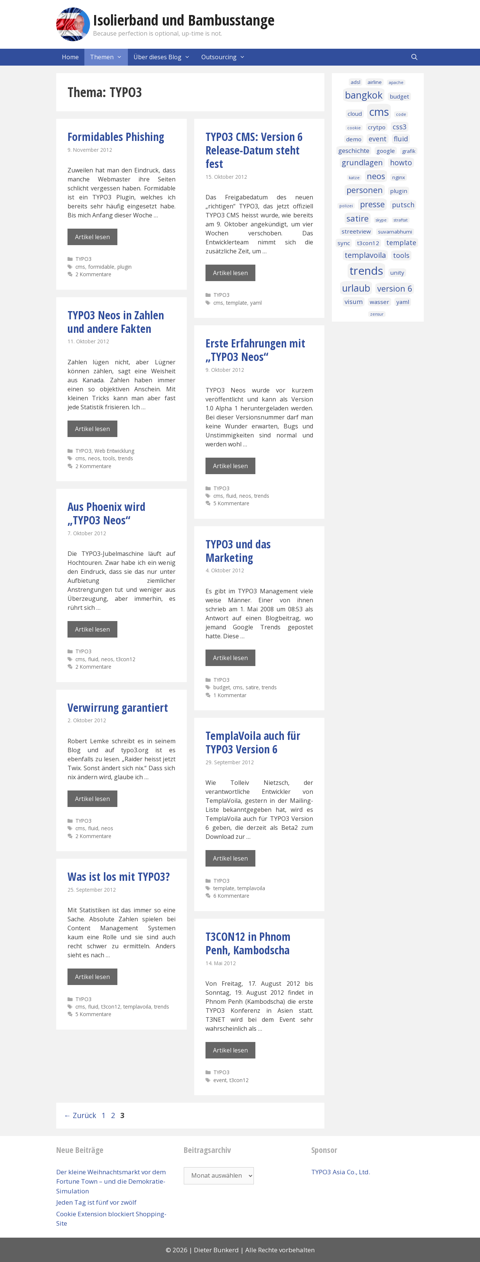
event (219, 1080)
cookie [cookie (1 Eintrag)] (354, 127)
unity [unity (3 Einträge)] (397, 272)
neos (94, 458)
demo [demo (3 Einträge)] (354, 139)
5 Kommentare (231, 503)
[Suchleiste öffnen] (414, 57)
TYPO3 (83, 258)
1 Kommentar (229, 695)
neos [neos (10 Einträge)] (376, 176)
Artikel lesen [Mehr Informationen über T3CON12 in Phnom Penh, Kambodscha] (230, 1050)
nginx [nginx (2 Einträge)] (398, 177)
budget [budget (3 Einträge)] (399, 96)
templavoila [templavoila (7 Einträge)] (365, 255)
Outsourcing (226, 57)
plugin (124, 266)
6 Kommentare (231, 895)
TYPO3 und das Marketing (238, 550)
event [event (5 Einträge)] (378, 138)
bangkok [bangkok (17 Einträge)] (363, 94)
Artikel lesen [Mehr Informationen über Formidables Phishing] (92, 237)
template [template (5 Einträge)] (401, 242)
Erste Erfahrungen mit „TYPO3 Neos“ (255, 349)
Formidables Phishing (116, 136)
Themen (109, 57)
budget (221, 687)
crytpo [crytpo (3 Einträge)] (377, 127)
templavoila (251, 888)
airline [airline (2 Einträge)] (375, 82)
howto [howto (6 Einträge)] (401, 163)
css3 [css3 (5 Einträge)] (399, 126)
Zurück (80, 1115)
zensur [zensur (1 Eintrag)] (377, 314)
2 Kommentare (93, 274)
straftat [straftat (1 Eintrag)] (401, 220)
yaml (256, 302)
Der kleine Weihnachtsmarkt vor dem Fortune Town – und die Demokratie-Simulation (111, 1181)
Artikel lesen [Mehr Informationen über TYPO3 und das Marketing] (230, 658)
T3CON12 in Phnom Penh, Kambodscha (248, 943)
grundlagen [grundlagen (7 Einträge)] (362, 162)
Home (70, 57)
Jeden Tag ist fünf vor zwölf (96, 1202)
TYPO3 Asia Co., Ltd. (340, 1172)
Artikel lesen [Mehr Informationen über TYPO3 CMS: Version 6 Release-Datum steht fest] (230, 273)
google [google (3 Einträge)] (385, 150)
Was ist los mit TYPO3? (119, 876)
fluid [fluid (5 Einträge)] (401, 138)
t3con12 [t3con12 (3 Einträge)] (368, 243)
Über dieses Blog (165, 57)
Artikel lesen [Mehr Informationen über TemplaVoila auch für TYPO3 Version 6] (230, 858)
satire (252, 687)
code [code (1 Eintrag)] (401, 114)
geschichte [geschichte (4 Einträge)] (353, 150)
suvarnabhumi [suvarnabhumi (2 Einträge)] (395, 231)
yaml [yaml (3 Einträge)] (402, 301)
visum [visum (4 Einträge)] (354, 301)
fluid (231, 495)
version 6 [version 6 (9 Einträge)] (394, 288)
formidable (101, 266)
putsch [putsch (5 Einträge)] (403, 204)
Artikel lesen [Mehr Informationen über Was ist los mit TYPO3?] (92, 977)
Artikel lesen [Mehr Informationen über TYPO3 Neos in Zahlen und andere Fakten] (92, 429)
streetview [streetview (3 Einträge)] (356, 231)
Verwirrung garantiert (118, 707)
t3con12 (125, 659)
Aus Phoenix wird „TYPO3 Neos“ (107, 513)
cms (80, 266)
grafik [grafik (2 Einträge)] (409, 151)
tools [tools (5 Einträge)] (401, 255)
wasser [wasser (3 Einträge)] (379, 301)
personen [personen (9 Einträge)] (364, 189)
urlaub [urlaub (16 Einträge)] (356, 287)
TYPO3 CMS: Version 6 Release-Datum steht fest (254, 150)
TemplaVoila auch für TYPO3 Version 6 (253, 742)
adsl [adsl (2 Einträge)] (355, 82)
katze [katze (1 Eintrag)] (354, 177)
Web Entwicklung (114, 450)
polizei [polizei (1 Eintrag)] (346, 205)
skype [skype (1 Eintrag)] (381, 220)
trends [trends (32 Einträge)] (366, 270)
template (236, 302)
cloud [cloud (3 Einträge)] (355, 113)
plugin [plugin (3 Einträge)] (398, 191)
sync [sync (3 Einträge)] (344, 243)
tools (109, 458)
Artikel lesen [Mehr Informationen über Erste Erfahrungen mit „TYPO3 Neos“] (230, 466)
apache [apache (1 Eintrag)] (396, 82)
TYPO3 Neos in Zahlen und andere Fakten (116, 321)
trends (125, 458)
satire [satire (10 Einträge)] (357, 218)
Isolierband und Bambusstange (183, 19)
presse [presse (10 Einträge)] (372, 204)
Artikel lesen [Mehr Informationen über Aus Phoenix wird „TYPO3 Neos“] (92, 629)
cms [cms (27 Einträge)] (379, 112)
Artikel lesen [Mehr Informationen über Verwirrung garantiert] (92, 799)
